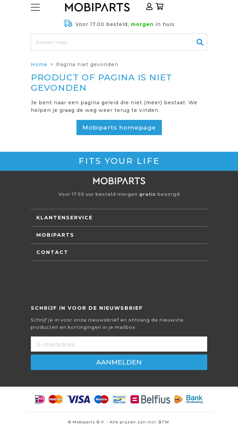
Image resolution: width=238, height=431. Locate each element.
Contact (52, 252)
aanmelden (119, 362)
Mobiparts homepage (119, 127)
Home (39, 64)
